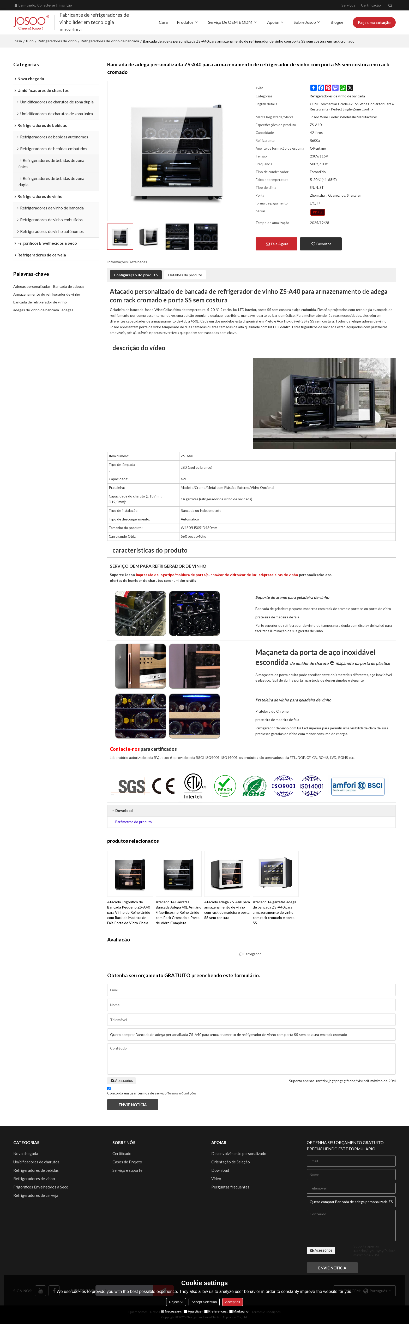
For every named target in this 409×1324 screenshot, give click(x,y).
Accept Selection (204, 1302)
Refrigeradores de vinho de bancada (110, 40)
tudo (30, 40)
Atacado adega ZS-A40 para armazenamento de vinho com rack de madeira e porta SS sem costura (227, 909)
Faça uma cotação (373, 22)
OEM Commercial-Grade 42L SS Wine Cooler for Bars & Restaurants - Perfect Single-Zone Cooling (352, 106)
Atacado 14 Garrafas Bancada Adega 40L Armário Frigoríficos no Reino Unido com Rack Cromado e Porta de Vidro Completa (178, 911)
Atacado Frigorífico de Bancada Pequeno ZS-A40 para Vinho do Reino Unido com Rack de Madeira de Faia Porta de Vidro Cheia (128, 911)
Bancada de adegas (69, 286)
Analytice (193, 1311)
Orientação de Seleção (230, 1161)
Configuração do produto (136, 274)
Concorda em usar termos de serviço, (151, 1091)
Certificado (122, 1153)
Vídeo (216, 1179)
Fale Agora (279, 243)
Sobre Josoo (303, 21)
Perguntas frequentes (230, 1187)
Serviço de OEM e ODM (229, 21)
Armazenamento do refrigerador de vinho (46, 294)
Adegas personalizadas (32, 286)
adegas (67, 310)
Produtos (184, 21)
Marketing (238, 1311)
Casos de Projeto (127, 1161)
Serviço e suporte (127, 1170)
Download (220, 1170)
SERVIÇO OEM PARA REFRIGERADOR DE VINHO (160, 565)
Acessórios (121, 1080)
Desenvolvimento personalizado (239, 1153)
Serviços (348, 5)
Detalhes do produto (185, 274)
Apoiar (272, 21)
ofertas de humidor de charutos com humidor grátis (154, 580)
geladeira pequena (288, 608)
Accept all (232, 1302)
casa (18, 40)
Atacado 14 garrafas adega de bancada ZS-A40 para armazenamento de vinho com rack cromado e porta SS (274, 911)
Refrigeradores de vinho (57, 40)
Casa (162, 21)
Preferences (215, 1311)
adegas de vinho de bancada (36, 310)
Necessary (171, 1311)
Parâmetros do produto (133, 821)
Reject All (176, 1302)
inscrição (65, 5)
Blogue (335, 21)
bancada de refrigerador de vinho (40, 302)
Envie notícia (133, 1104)
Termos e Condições (181, 1093)
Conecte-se (46, 5)
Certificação (371, 5)
